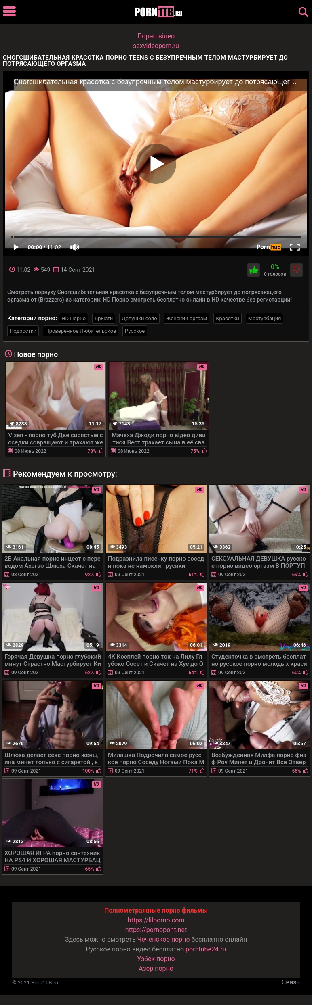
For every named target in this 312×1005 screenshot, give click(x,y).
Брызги (104, 318)
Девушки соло (139, 318)
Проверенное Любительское (80, 331)
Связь (291, 982)
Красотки (227, 318)
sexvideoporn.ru (156, 46)
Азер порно (156, 968)
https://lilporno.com (156, 920)
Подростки (23, 331)
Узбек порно (156, 959)
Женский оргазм (186, 318)
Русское (135, 331)
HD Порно (73, 318)
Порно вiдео (156, 36)
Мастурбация (264, 318)
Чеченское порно (163, 939)
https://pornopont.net (156, 930)
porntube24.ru (206, 949)
